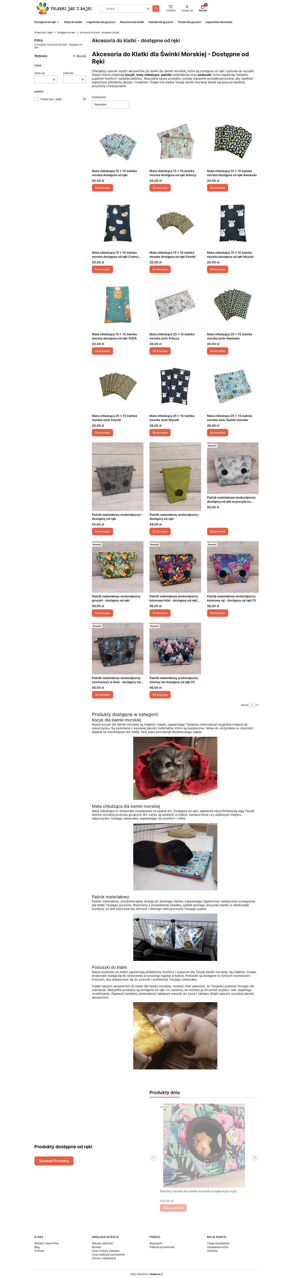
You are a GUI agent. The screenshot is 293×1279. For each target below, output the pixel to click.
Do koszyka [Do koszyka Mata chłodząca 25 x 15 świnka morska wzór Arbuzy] (160, 350)
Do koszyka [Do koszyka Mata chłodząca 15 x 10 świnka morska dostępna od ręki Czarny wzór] (102, 269)
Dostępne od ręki (66, 32)
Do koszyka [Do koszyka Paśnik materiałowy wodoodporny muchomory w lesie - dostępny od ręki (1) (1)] (102, 694)
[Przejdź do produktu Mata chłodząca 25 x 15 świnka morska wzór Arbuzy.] (175, 305)
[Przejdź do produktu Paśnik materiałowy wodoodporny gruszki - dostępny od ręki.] (118, 567)
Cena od (39, 73)
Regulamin (155, 1243)
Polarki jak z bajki (43, 32)
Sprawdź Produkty (54, 1161)
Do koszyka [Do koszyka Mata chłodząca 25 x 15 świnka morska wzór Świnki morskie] (217, 432)
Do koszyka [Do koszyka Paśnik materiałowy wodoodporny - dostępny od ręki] (102, 531)
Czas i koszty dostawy (106, 1250)
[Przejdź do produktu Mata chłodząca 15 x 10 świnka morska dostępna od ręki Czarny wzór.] (118, 223)
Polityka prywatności (162, 1247)
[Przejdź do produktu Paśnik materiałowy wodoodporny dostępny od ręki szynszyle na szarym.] (233, 468)
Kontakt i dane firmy (46, 1243)
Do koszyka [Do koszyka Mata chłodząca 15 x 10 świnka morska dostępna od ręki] (102, 187)
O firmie (39, 1250)
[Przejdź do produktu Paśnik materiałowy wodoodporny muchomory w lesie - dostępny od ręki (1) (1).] (118, 648)
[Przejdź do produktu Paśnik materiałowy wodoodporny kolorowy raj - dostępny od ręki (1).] (233, 567)
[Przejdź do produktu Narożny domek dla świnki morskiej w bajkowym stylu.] (204, 1146)
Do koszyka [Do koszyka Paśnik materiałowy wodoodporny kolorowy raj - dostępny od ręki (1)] (217, 613)
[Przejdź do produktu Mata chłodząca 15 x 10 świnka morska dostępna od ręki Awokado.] (233, 141)
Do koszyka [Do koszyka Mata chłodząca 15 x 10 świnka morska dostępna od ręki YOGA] (102, 350)
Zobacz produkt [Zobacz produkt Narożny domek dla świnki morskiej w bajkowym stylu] (173, 1208)
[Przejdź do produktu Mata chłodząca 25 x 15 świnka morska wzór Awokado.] (233, 305)
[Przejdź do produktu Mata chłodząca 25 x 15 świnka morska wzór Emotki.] (118, 386)
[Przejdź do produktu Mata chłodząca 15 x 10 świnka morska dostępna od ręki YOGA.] (118, 305)
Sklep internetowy (145, 1274)
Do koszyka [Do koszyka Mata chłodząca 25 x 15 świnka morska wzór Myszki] (160, 432)
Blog (37, 1247)
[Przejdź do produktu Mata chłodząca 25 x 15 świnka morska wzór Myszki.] (175, 386)
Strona (244, 704)
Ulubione (212, 1250)
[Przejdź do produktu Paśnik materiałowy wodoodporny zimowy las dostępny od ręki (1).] (175, 648)
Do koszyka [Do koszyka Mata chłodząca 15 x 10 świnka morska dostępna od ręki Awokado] (217, 187)
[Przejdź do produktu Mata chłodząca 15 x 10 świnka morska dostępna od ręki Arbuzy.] (175, 141)
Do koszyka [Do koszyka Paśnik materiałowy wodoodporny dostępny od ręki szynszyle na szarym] (217, 531)
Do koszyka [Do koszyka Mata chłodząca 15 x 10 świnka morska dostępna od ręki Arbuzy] (160, 187)
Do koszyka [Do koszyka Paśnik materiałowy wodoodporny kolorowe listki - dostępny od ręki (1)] (160, 613)
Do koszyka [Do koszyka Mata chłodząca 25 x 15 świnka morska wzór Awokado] (217, 350)
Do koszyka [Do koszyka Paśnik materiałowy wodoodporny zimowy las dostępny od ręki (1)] (160, 694)
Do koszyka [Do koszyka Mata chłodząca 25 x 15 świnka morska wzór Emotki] (102, 432)
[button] (155, 8)
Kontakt (96, 1247)
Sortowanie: (99, 97)
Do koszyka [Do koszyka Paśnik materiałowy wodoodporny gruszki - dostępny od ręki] (102, 613)
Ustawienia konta (217, 1247)
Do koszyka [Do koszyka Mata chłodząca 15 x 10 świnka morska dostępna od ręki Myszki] (217, 269)
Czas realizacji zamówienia (108, 1254)
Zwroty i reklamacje (104, 1258)
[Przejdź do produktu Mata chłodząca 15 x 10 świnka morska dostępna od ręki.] (118, 141)
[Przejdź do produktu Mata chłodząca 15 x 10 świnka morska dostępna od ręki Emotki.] (175, 223)
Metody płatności (102, 1243)
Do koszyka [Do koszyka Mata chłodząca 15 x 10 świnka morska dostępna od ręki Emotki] (160, 269)
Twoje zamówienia (218, 1243)
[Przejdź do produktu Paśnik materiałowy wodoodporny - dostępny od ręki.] (118, 476)
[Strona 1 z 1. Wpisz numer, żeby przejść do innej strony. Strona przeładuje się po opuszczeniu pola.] (252, 705)
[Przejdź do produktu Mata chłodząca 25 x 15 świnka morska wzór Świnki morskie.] (233, 386)
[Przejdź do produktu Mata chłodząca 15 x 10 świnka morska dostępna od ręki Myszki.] (233, 223)
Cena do (68, 73)
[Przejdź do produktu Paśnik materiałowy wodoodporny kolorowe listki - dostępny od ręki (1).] (175, 567)
